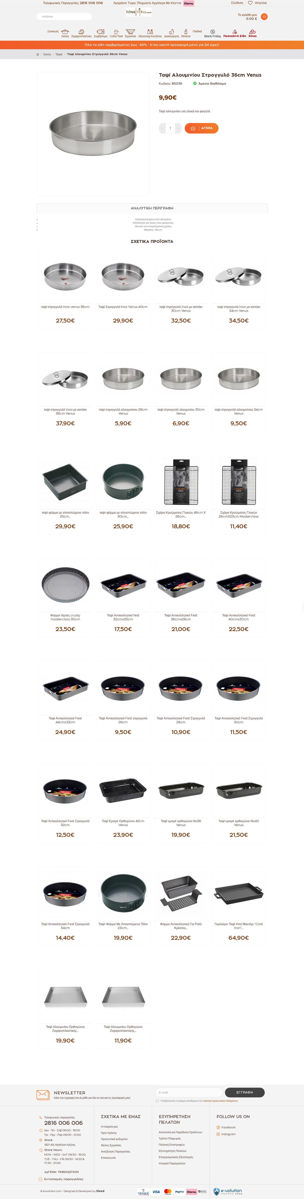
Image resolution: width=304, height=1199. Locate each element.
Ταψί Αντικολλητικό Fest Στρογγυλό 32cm (65, 823)
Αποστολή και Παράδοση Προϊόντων (180, 1132)
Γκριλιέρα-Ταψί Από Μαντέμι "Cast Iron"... (239, 926)
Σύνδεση (237, 2)
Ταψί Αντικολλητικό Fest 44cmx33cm (65, 720)
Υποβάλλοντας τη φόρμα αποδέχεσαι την (199, 1101)
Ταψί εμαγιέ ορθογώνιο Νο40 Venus (239, 823)
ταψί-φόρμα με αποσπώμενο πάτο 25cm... (65, 514)
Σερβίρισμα (100, 33)
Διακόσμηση (171, 33)
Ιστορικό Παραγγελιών (172, 1163)
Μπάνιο (185, 33)
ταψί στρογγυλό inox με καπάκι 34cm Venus (238, 308)
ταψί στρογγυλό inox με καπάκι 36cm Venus (65, 411)
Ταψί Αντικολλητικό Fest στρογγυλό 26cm (123, 720)
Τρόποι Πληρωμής (170, 1138)
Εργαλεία (130, 33)
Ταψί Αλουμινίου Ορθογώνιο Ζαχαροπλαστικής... (65, 1028)
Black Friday (212, 33)
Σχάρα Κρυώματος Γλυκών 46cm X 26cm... (181, 514)
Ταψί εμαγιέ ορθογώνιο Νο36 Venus (181, 823)
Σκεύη (65, 33)
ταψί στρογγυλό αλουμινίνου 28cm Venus (123, 411)
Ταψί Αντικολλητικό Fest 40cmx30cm (238, 617)
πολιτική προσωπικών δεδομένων (220, 1101)
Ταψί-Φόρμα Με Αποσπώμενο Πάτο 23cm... (123, 926)
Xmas (252, 33)
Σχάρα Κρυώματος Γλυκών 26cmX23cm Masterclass (239, 514)
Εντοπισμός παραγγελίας (63, 1179)
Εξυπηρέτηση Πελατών (172, 1151)
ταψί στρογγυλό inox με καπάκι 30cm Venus (180, 308)
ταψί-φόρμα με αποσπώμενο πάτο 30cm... (123, 514)
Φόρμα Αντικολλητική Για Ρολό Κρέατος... (181, 926)
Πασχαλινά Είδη (234, 33)
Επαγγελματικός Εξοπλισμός (176, 1157)
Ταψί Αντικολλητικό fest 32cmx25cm (123, 617)
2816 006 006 (91, 3)
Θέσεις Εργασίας (111, 1145)
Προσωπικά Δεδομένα (114, 1139)
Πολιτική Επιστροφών (172, 1144)
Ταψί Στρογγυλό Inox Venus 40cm (123, 307)
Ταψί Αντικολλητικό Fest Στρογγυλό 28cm (181, 720)
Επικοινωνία (108, 1157)
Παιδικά (197, 31)
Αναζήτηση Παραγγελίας (115, 1151)
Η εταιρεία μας (109, 1126)
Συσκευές (53, 31)
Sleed (100, 1191)
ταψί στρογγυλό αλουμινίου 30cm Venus (181, 411)
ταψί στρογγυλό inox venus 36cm (65, 307)
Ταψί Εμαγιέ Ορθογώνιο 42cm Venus (123, 823)
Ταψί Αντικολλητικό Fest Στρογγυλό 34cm (65, 926)
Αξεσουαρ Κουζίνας (150, 33)
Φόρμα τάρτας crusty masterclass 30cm (65, 617)
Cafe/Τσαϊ (116, 33)
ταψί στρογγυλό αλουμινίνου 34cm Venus (238, 411)
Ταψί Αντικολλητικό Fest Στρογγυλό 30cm (238, 720)
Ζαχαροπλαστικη (81, 33)
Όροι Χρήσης (109, 1132)
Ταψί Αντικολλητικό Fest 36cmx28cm (180, 617)
